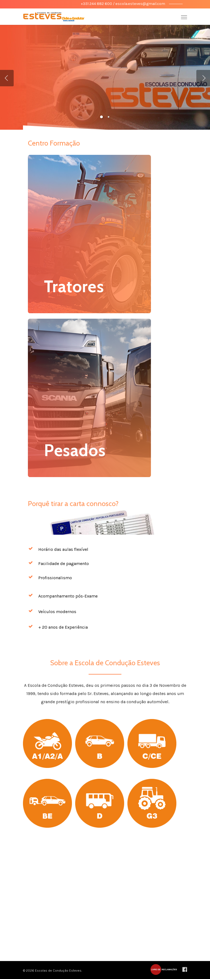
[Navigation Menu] (184, 17)
